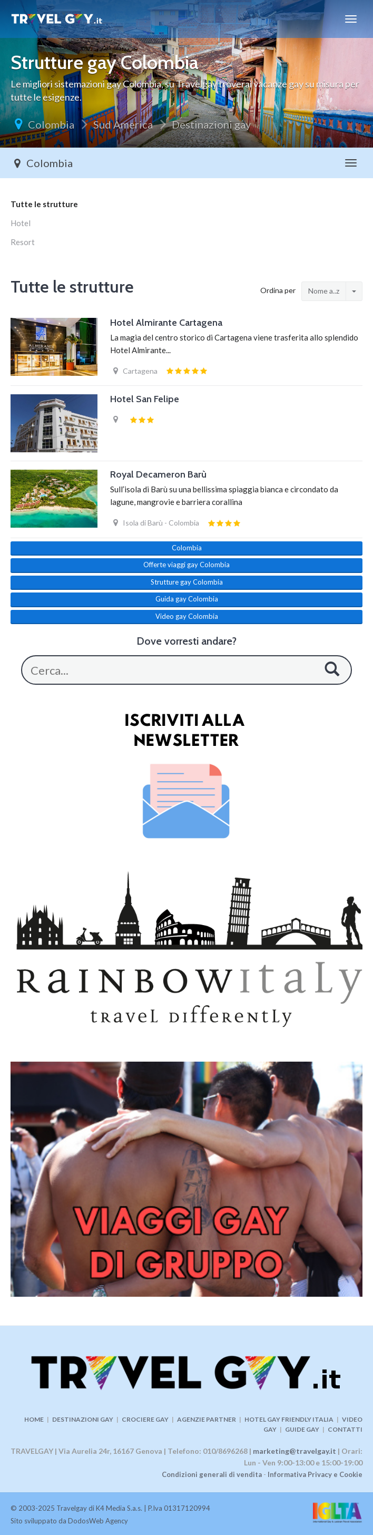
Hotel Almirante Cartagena (166, 322)
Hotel (21, 223)
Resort (23, 242)
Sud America (123, 124)
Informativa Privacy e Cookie (315, 1474)
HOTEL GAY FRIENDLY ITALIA (288, 1419)
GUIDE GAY (302, 1429)
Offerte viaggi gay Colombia (186, 564)
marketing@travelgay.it (294, 1450)
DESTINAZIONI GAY (82, 1419)
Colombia (51, 124)
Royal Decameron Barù (158, 474)
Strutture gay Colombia (187, 582)
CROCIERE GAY (145, 1419)
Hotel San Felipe (144, 399)
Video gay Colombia (186, 616)
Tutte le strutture (44, 204)
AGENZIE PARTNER (206, 1419)
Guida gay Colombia (186, 599)
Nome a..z (323, 290)
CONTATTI (345, 1429)
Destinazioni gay (211, 124)
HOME (34, 1419)
